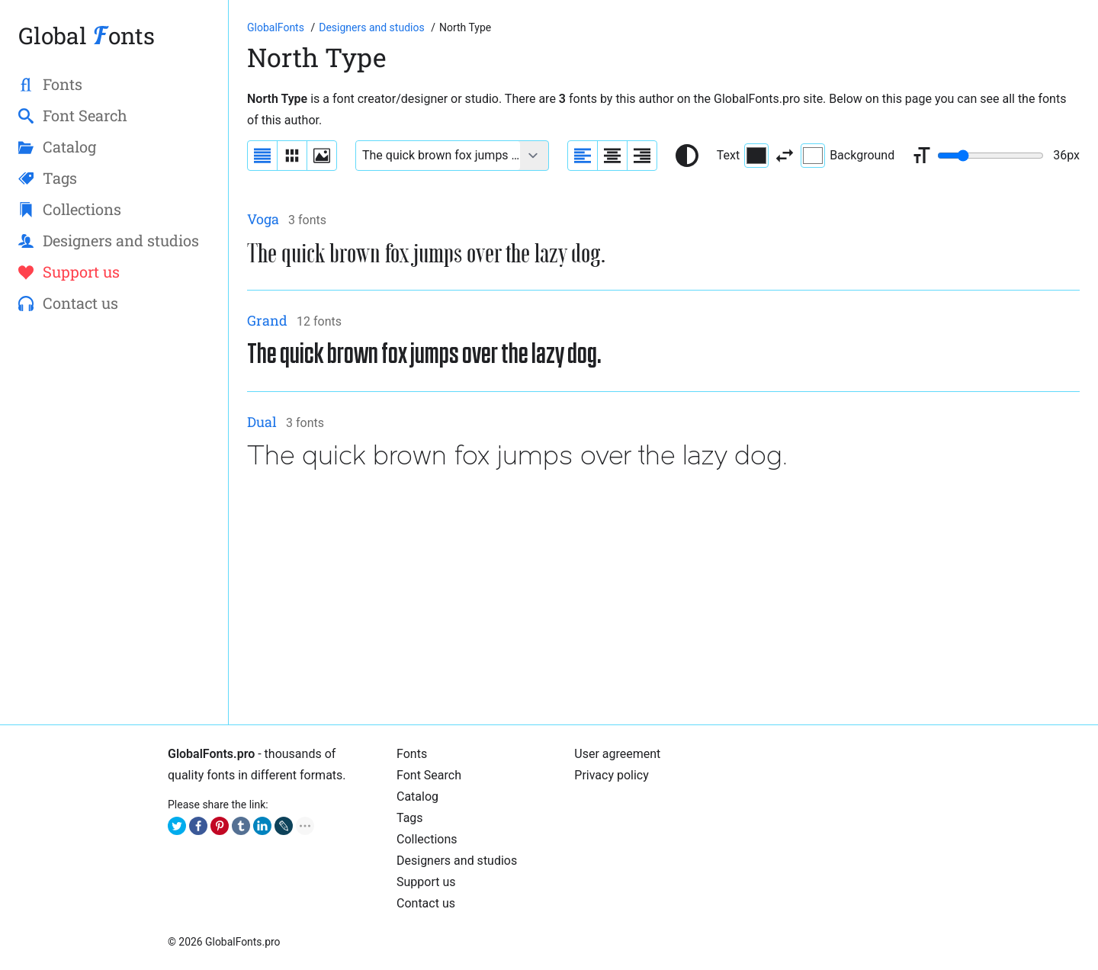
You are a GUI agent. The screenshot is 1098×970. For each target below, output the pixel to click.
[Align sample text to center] (612, 155)
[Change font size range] (990, 155)
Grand (267, 320)
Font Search (428, 775)
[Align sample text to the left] (582, 155)
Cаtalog (417, 796)
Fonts (411, 754)
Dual (262, 422)
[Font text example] (438, 155)
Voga (263, 219)
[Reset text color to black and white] (687, 155)
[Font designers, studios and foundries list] (373, 27)
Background (847, 155)
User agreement (617, 754)
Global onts (86, 35)
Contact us (425, 903)
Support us (426, 882)
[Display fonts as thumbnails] (322, 155)
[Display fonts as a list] (262, 155)
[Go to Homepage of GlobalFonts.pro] (277, 27)
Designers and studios (456, 860)
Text (743, 155)
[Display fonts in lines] (292, 155)
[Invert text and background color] (784, 155)
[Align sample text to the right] (642, 155)
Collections (427, 839)
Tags (409, 818)
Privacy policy (611, 775)
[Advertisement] (663, 599)
